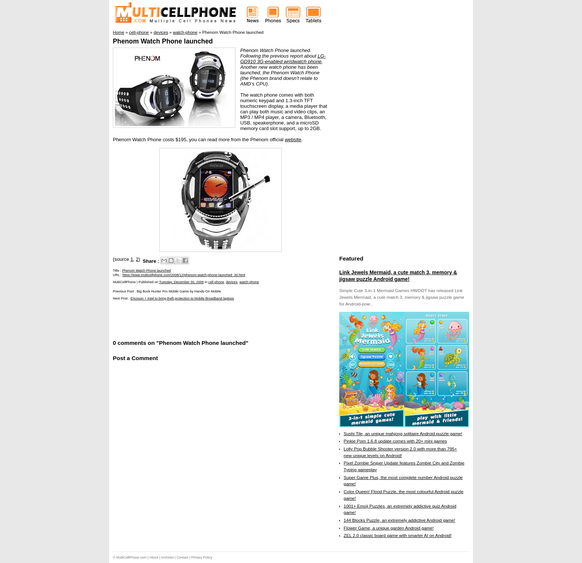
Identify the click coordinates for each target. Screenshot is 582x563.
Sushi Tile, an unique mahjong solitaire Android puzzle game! (403, 433)
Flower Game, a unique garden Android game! (389, 528)
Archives (167, 557)
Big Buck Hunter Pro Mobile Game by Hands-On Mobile (179, 291)
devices (232, 282)
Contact (183, 557)
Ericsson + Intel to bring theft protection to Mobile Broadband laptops (182, 298)
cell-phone (216, 282)
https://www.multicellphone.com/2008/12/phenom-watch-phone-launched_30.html (183, 275)
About (153, 557)
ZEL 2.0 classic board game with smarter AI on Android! (398, 535)
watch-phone (249, 282)
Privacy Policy (201, 557)
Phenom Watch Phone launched (163, 41)
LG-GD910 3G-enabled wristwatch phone (283, 58)
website (293, 139)
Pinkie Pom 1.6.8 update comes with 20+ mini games (395, 441)
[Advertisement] (200, 319)
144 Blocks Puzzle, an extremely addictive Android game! (399, 520)
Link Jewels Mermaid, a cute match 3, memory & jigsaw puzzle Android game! (398, 275)
